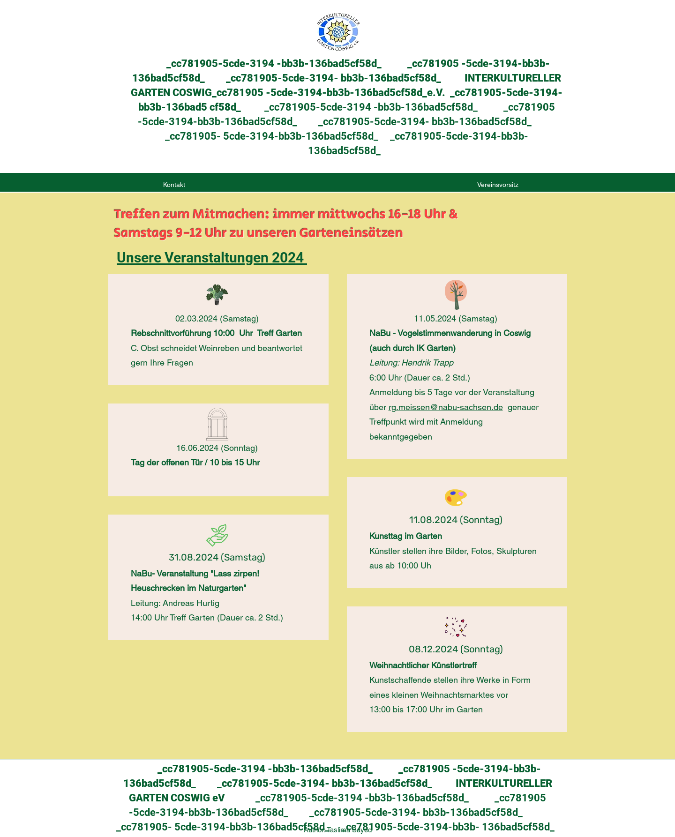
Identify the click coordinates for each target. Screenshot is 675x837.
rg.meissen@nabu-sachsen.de (446, 407)
